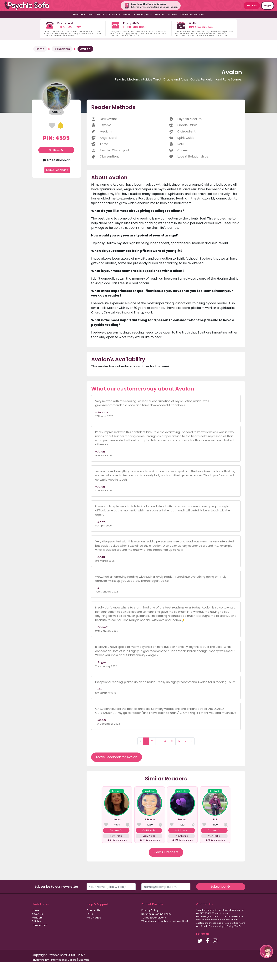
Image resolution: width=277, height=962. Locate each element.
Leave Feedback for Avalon (116, 757)
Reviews (160, 14)
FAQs (90, 914)
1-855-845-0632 (69, 27)
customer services (206, 922)
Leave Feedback (57, 170)
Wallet (127, 14)
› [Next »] (191, 741)
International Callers (63, 959)
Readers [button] (78, 14)
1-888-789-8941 (134, 27)
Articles (172, 14)
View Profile (116, 835)
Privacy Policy (149, 910)
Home (40, 49)
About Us (37, 914)
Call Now (56, 150)
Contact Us (93, 910)
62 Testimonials (56, 160)
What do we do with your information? (164, 921)
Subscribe (221, 886)
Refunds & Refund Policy (156, 914)
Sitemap (84, 959)
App (90, 14)
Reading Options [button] (107, 14)
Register (252, 5)
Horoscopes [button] (142, 14)
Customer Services (192, 14)
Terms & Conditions (153, 917)
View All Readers (166, 852)
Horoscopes (39, 925)
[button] (266, 951)
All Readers (62, 49)
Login (267, 5)
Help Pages (94, 917)
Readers (37, 917)
